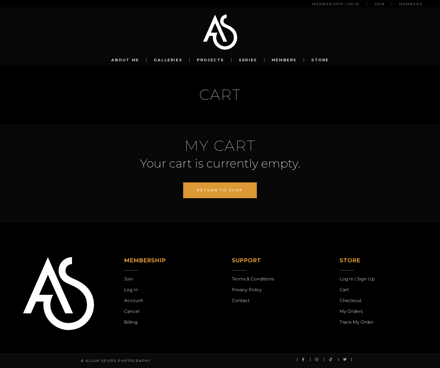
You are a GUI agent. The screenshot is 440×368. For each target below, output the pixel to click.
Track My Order (357, 322)
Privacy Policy (247, 289)
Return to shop (220, 190)
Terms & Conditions (253, 279)
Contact (241, 300)
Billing (130, 322)
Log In (131, 289)
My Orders (351, 311)
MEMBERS (411, 4)
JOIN (379, 4)
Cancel (131, 311)
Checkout (350, 300)
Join (128, 279)
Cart (344, 289)
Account (133, 300)
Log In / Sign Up (357, 279)
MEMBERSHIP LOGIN (335, 4)
